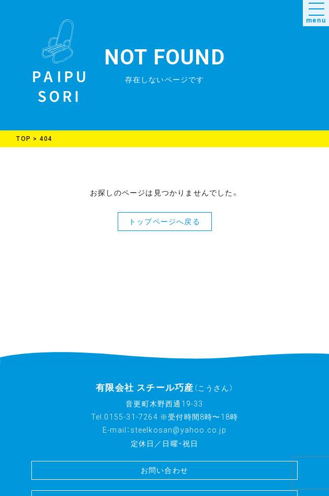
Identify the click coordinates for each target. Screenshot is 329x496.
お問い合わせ (164, 470)
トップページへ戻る (164, 221)
